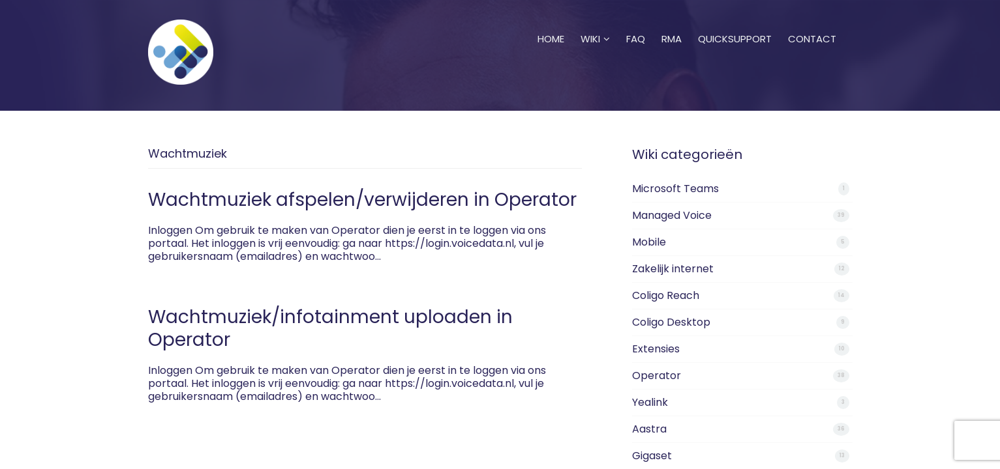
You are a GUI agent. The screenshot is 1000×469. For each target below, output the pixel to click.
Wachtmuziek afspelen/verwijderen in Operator (362, 199)
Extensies (656, 348)
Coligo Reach (665, 295)
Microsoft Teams (675, 188)
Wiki (595, 23)
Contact (812, 23)
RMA (671, 23)
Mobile (649, 241)
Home (551, 23)
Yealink (650, 402)
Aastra (649, 428)
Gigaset (652, 455)
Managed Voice (672, 215)
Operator (656, 375)
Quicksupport (735, 23)
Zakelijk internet (673, 268)
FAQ (635, 23)
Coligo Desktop (671, 322)
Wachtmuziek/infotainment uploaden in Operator (330, 328)
